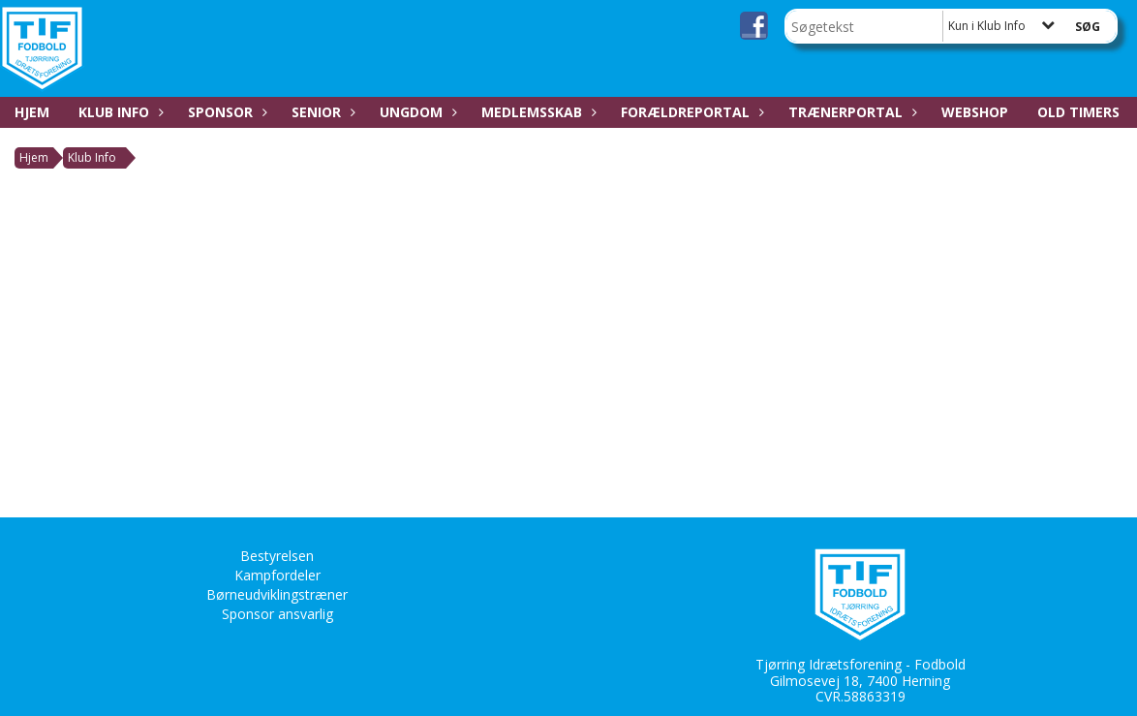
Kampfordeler (277, 575)
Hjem (32, 112)
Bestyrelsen (277, 555)
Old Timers (1078, 112)
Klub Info (118, 112)
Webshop (974, 112)
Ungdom (416, 112)
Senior (321, 112)
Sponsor (225, 112)
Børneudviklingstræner (277, 594)
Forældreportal (690, 112)
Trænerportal (850, 112)
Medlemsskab (536, 112)
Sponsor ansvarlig (277, 614)
